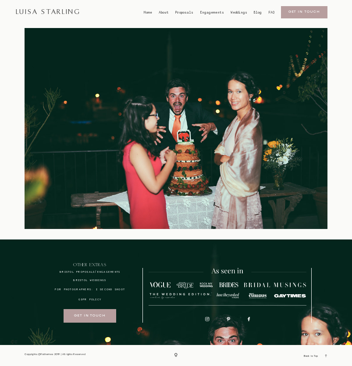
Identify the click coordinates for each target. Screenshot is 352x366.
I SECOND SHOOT (110, 289)
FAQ (271, 12)
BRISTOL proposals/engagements (90, 271)
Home (147, 12)
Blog (258, 12)
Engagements (212, 12)
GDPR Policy (89, 299)
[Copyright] (176, 355)
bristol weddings (89, 280)
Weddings (239, 12)
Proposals (184, 12)
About (164, 12)
